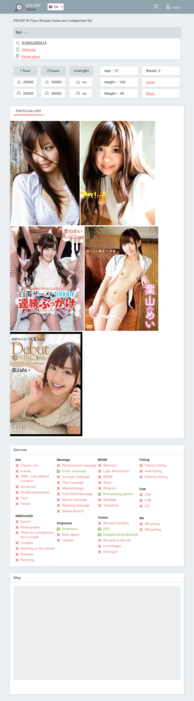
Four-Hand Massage (77, 494)
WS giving (152, 524)
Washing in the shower (38, 548)
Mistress (110, 465)
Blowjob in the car (117, 540)
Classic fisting (155, 465)
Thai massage (73, 482)
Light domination (116, 471)
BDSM (108, 477)
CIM (148, 495)
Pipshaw (27, 554)
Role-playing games (118, 494)
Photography (30, 527)
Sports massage (74, 500)
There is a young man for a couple (37, 534)
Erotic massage (74, 471)
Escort (26, 522)
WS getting (153, 530)
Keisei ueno (60, 20)
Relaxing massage (76, 505)
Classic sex (29, 465)
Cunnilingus (112, 546)
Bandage (109, 500)
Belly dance (70, 535)
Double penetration (35, 492)
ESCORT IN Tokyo (25, 20)
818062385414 (34, 43)
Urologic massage (76, 477)
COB (148, 500)
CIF (147, 506)
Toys (24, 498)
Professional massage (79, 465)
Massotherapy (73, 488)
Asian (150, 82)
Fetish (25, 504)
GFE (106, 529)
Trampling (110, 505)
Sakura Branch (73, 511)
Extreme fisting (156, 477)
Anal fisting (153, 471)
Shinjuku (45, 20)
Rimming (27, 560)
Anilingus (110, 552)
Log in (174, 6)
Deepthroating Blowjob (120, 535)
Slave (107, 482)
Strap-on (109, 488)
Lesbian (68, 540)
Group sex (28, 487)
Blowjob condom (116, 523)
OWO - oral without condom (35, 478)
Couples (27, 543)
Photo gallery (28, 111)
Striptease (70, 529)
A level (26, 471)
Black (150, 94)
